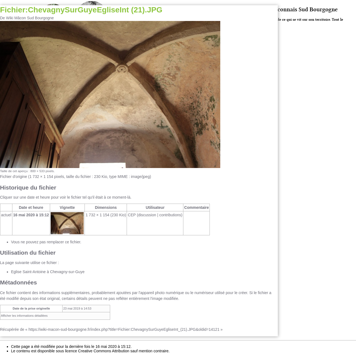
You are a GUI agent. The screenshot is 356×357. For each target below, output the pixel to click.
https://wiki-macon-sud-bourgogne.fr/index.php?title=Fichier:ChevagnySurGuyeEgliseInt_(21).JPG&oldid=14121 (124, 329)
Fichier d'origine (13, 176)
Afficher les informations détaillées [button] (24, 315)
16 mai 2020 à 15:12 (31, 215)
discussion (147, 215)
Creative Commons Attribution (103, 351)
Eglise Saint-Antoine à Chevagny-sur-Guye (48, 272)
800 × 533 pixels (42, 171)
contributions (170, 215)
